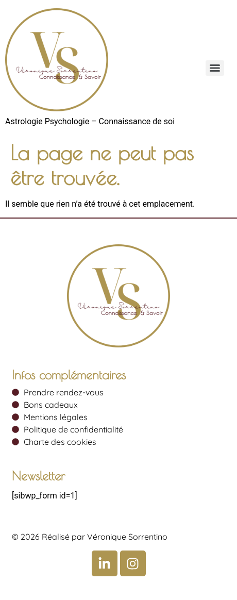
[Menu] (215, 68)
